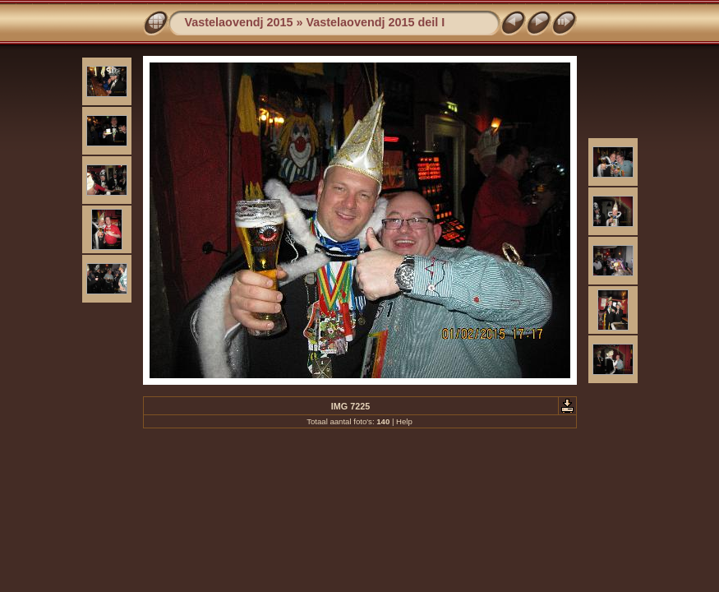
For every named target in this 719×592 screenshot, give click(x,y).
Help (404, 421)
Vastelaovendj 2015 (239, 22)
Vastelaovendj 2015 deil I (375, 22)
